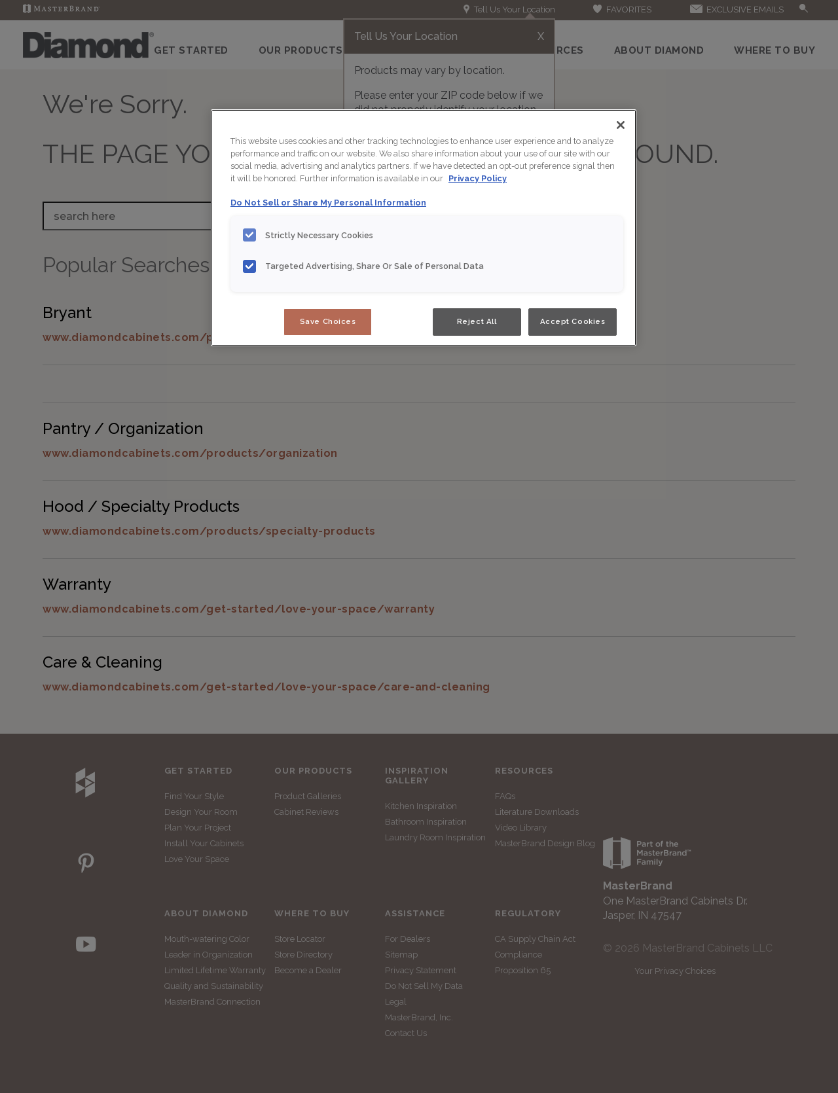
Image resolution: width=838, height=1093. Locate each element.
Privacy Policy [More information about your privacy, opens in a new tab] (477, 178)
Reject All (477, 321)
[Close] (620, 125)
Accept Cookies (573, 321)
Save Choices (328, 321)
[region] (423, 227)
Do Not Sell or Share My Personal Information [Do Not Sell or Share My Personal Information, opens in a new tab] (328, 202)
